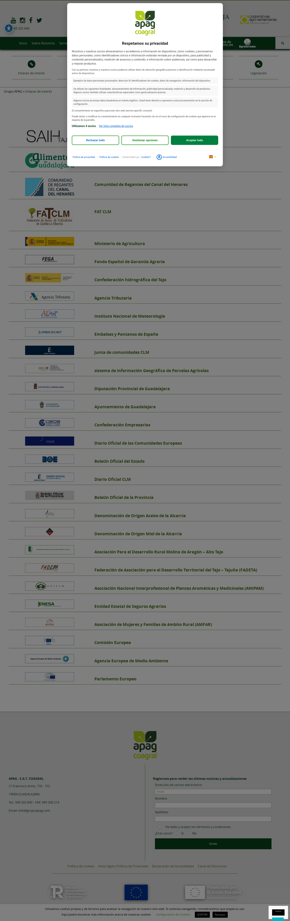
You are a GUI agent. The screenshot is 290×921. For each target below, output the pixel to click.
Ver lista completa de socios (116, 126)
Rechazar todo (95, 140)
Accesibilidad (166, 157)
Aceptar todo (194, 140)
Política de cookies (109, 157)
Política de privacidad (84, 157)
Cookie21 (146, 157)
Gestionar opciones (145, 140)
